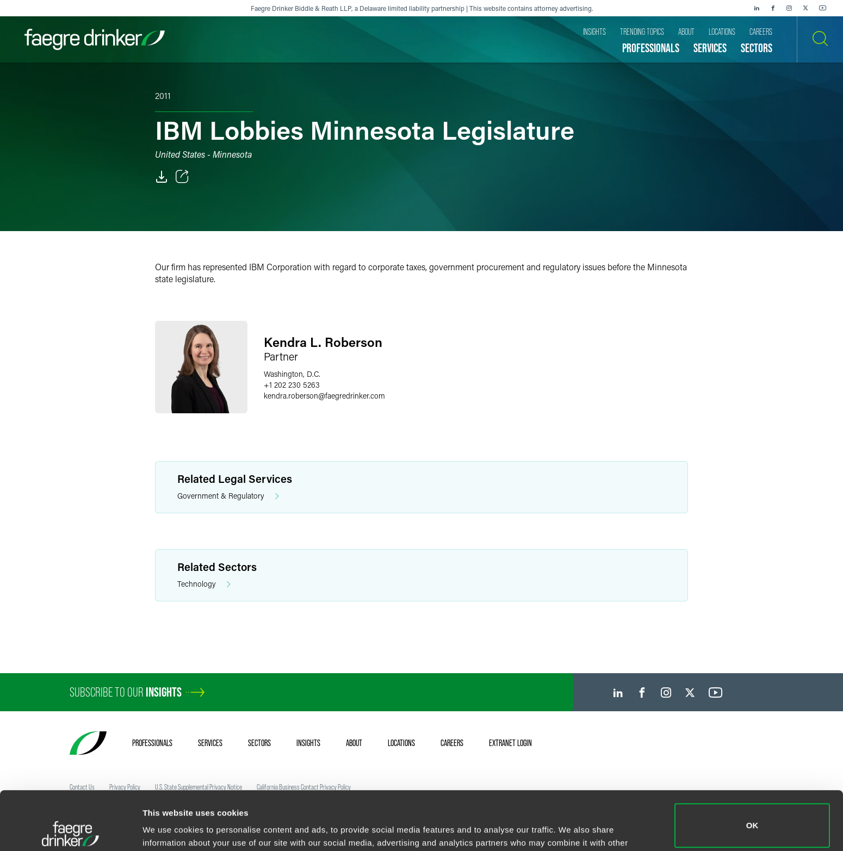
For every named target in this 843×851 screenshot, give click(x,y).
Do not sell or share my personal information (752, 815)
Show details (167, 827)
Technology (204, 584)
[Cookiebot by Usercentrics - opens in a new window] (70, 830)
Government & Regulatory (228, 496)
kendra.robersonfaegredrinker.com (324, 395)
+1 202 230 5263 (292, 385)
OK (752, 767)
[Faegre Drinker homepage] (94, 39)
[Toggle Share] (182, 177)
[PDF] (161, 177)
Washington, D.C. (292, 374)
